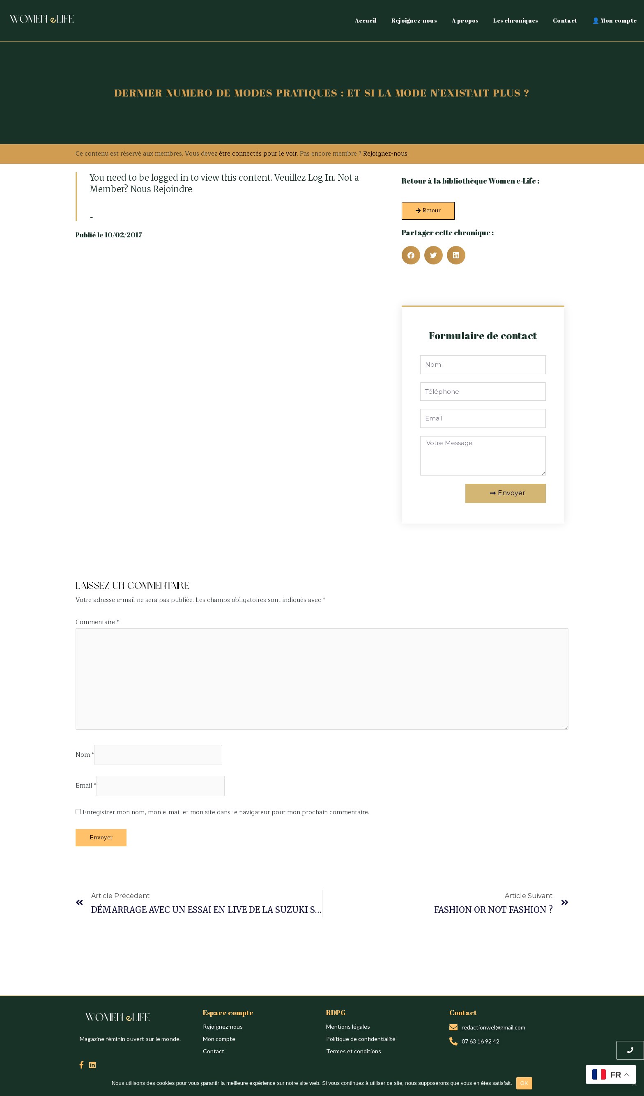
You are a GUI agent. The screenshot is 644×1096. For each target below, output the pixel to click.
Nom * (85, 755)
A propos (465, 20)
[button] (411, 255)
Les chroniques (515, 20)
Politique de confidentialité (361, 1038)
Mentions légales (348, 1026)
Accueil (366, 20)
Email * (86, 786)
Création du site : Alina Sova (111, 567)
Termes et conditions (353, 1051)
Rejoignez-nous (414, 20)
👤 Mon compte (614, 20)
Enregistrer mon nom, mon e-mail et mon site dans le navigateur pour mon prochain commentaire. (226, 812)
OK (524, 1083)
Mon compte (219, 1038)
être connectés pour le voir (258, 154)
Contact (565, 20)
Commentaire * (97, 622)
